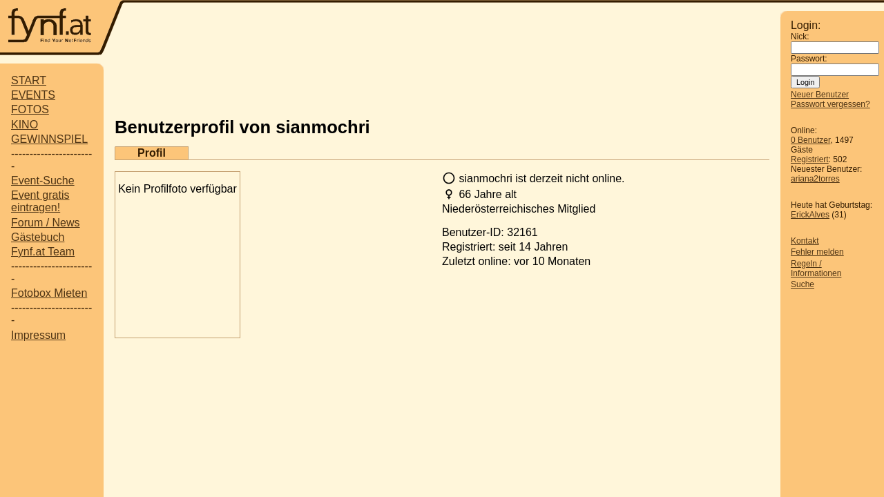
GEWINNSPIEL (49, 139)
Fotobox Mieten (49, 293)
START (28, 80)
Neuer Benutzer (820, 94)
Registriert (810, 159)
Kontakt (805, 241)
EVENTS (33, 95)
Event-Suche (43, 180)
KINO (24, 124)
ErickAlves (810, 215)
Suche (802, 284)
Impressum (38, 335)
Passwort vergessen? (830, 104)
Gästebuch (37, 237)
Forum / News (45, 222)
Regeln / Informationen (816, 268)
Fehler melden (817, 252)
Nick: (800, 36)
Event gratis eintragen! (40, 201)
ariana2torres (815, 179)
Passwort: (809, 59)
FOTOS (30, 109)
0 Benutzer (810, 140)
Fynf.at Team (43, 251)
